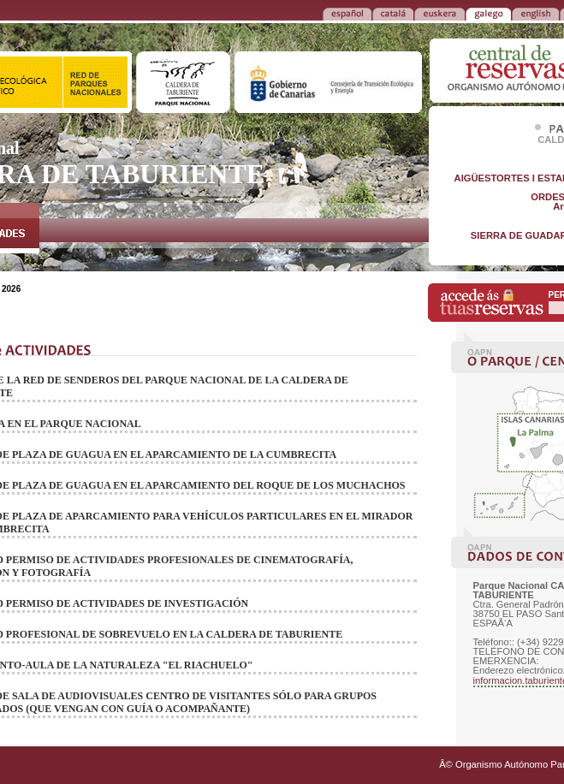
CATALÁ (392, 13)
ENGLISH (535, 13)
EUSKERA (439, 13)
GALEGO (488, 13)
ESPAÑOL (347, 13)
